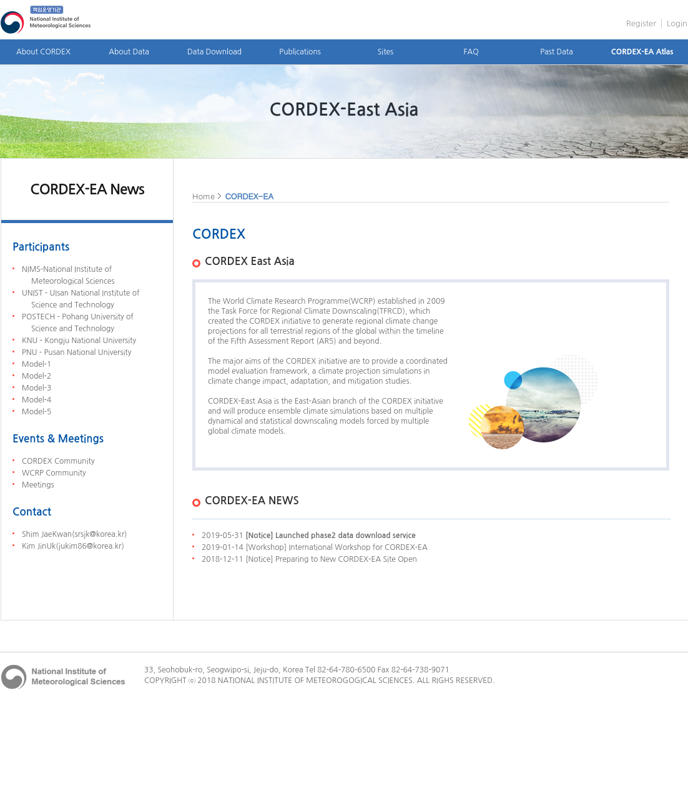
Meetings (38, 485)
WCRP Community (54, 473)
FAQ (470, 52)
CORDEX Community (58, 461)
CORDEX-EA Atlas (642, 52)
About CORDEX (43, 52)
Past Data (556, 52)
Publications (300, 52)
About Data (129, 52)
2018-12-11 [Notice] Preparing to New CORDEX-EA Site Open (309, 559)
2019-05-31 (309, 535)
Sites (385, 52)
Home (203, 196)
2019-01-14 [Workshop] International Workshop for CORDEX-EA (315, 547)
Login (677, 23)
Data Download (214, 52)
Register (641, 23)
